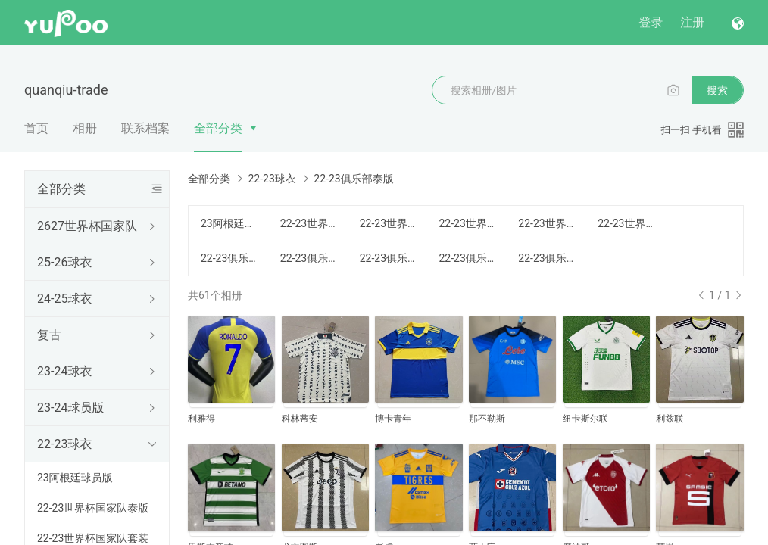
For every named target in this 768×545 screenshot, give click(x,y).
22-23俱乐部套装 (311, 258)
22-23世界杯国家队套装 (390, 223)
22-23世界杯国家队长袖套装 (628, 223)
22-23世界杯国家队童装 (548, 223)
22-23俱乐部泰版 (231, 258)
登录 (650, 22)
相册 (85, 128)
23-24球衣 (64, 371)
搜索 (717, 90)
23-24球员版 (70, 407)
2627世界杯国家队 (87, 226)
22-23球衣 (64, 444)
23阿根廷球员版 (75, 478)
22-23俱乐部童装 (390, 258)
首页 (36, 128)
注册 (692, 22)
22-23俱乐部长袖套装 (548, 258)
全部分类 (218, 128)
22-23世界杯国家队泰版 (92, 508)
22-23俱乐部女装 (469, 258)
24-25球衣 (64, 298)
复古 (49, 335)
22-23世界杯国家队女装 (469, 223)
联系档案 (145, 128)
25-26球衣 (64, 262)
